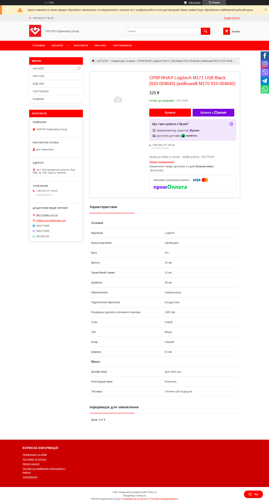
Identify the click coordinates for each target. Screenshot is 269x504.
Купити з (213, 112)
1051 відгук (194, 2)
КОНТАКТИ (81, 45)
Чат (253, 494)
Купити (170, 112)
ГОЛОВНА (39, 45)
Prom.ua (152, 492)
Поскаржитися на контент (134, 499)
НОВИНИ (38, 99)
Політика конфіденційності (164, 499)
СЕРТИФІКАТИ (122, 45)
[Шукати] (205, 31)
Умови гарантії (31, 463)
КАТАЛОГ (57, 45)
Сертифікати (30, 477)
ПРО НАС (100, 45)
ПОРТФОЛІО (41, 91)
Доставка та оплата (34, 459)
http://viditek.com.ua (47, 215)
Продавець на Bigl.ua (134, 495)
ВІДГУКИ (38, 83)
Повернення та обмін (35, 454)
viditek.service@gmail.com (51, 220)
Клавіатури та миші (123, 60)
